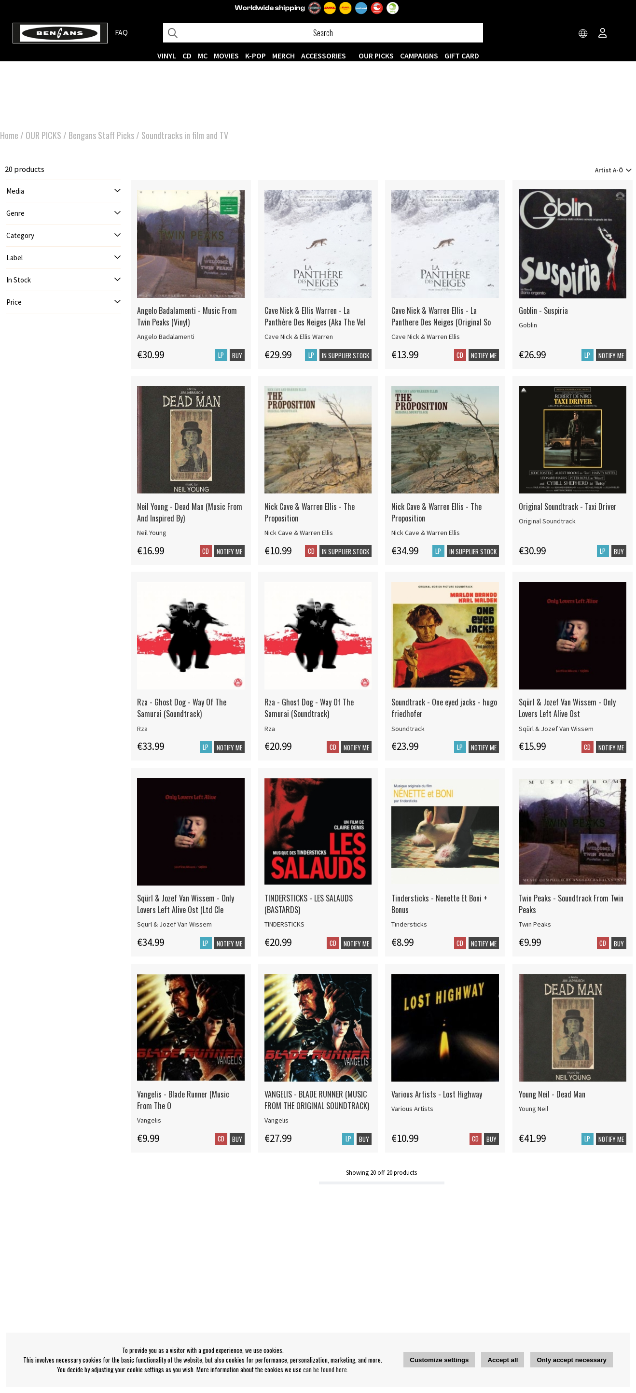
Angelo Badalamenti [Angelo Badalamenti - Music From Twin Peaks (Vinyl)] (165, 336)
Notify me (484, 355)
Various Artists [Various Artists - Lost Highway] (412, 1108)
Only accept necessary (571, 1360)
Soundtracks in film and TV (184, 135)
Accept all (502, 1360)
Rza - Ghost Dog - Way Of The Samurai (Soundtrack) (181, 707)
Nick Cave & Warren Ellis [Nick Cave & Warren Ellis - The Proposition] (298, 532)
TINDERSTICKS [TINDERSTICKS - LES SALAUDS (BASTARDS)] (284, 924)
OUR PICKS (376, 55)
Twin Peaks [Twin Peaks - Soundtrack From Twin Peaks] (535, 924)
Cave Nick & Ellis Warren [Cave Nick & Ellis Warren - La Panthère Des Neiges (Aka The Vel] (298, 336)
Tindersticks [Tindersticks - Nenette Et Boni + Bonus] (409, 924)
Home (9, 135)
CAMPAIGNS (419, 55)
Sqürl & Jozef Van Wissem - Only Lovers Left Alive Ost (567, 707)
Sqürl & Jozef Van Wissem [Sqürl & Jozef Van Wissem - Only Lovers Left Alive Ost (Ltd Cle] (174, 924)
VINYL (166, 55)
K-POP (255, 55)
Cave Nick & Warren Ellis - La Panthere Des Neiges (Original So (441, 316)
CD (187, 55)
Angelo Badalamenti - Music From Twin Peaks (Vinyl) (187, 316)
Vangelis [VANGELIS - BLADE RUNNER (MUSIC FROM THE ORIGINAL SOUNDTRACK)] (276, 1120)
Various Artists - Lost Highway (436, 1094)
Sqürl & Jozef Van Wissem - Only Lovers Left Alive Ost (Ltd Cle (185, 903)
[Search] (323, 32)
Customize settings (439, 1360)
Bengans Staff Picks (101, 135)
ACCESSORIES (323, 55)
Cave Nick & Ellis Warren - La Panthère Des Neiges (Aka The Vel (314, 316)
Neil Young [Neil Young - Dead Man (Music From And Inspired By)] (151, 532)
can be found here (325, 1369)
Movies (226, 55)
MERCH (283, 55)
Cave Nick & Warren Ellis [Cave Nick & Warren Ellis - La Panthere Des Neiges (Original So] (425, 336)
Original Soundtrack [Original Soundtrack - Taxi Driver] (547, 521)
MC (202, 55)
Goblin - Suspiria (543, 310)
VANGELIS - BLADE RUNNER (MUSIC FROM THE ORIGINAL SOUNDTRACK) (316, 1100)
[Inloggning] (602, 34)
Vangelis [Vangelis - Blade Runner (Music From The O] (149, 1120)
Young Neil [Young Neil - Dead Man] (533, 1108)
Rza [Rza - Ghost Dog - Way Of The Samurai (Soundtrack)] (142, 728)
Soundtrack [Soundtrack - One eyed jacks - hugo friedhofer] (408, 728)
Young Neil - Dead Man (552, 1094)
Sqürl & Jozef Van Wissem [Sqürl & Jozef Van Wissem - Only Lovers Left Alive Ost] (556, 728)
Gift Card (461, 55)
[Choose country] (583, 33)
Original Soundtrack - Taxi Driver (568, 506)
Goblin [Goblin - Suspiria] (528, 325)
